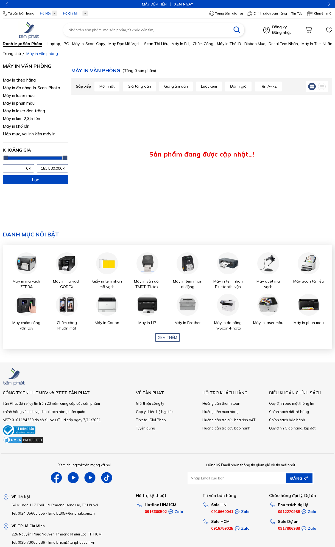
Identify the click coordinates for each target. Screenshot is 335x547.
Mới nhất (107, 86)
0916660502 (156, 511)
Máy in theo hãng (19, 80)
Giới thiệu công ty (150, 403)
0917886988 (289, 528)
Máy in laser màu (19, 95)
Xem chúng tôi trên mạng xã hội (84, 465)
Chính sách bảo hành (287, 420)
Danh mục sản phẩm (22, 43)
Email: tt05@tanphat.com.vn (71, 513)
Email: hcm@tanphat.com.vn (71, 542)
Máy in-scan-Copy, (89, 43)
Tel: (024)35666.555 (28, 513)
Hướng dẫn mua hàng (220, 411)
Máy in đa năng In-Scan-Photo (31, 87)
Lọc (35, 179)
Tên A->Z (268, 86)
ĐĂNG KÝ (299, 478)
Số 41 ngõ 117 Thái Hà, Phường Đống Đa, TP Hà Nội (55, 505)
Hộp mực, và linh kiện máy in (29, 133)
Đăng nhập (282, 32)
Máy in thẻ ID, (229, 43)
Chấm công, (203, 43)
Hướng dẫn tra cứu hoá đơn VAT (228, 420)
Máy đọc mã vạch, (124, 43)
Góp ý (141, 411)
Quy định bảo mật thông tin (291, 403)
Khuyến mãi (319, 13)
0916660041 (222, 511)
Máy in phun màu (19, 103)
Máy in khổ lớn (16, 126)
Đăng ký (279, 26)
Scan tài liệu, (156, 43)
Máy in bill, (181, 43)
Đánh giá (238, 86)
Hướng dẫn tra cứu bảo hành (226, 428)
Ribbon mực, (255, 43)
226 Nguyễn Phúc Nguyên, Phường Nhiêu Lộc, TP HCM (57, 534)
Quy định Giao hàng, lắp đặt (292, 428)
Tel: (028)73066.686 (28, 542)
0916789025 (222, 528)
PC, (66, 43)
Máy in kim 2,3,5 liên (21, 118)
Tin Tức (296, 13)
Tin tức (141, 420)
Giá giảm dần (176, 86)
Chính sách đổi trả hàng (289, 411)
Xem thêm (167, 337)
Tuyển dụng (145, 428)
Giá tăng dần (139, 86)
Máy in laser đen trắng (24, 110)
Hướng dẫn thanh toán (221, 403)
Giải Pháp (157, 420)
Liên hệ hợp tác (161, 411)
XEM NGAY (183, 4)
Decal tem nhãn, (284, 43)
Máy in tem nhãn (317, 43)
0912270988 (289, 511)
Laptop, (54, 43)
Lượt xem (209, 86)
